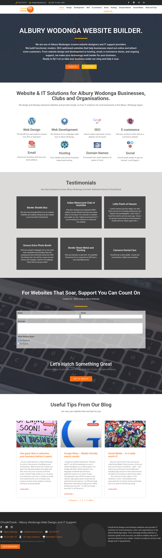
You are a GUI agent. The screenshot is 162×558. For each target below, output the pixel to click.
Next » (91, 500)
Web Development (65, 130)
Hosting (114, 8)
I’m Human (23, 344)
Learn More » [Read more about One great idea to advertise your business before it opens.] (24, 489)
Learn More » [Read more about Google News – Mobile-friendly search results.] (69, 494)
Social (130, 153)
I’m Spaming (24, 341)
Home (61, 8)
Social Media (138, 8)
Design (69, 8)
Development (79, 8)
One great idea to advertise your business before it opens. (36, 455)
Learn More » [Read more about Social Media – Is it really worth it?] (113, 489)
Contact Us (108, 11)
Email (106, 8)
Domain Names (125, 8)
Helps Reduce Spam (26, 337)
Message (21, 321)
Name (20, 313)
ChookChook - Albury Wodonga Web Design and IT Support (38, 522)
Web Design (31, 130)
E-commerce (97, 8)
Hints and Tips (151, 8)
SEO (88, 8)
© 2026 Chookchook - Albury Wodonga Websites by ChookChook (22, 541)
